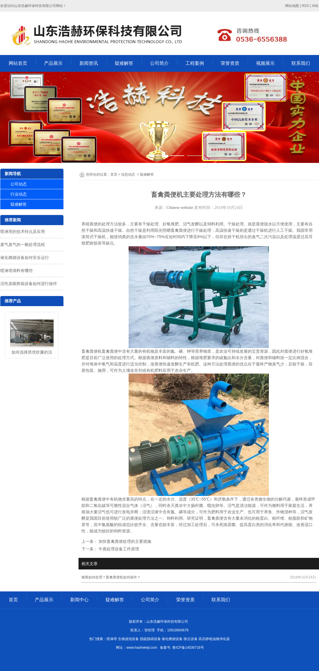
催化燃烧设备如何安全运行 (24, 257)
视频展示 (265, 63)
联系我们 (300, 63)
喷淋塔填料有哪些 (16, 270)
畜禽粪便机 (91, 351)
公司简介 (159, 63)
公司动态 (18, 184)
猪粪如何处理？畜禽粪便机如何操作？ (111, 577)
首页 (113, 174)
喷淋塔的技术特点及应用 (22, 231)
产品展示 (53, 63)
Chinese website (180, 207)
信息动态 (128, 174)
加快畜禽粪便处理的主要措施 (125, 541)
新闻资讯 (88, 63)
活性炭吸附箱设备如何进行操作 (28, 283)
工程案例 (194, 63)
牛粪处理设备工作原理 (118, 549)
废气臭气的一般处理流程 (22, 244)
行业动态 (18, 194)
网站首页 (18, 63)
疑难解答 (124, 63)
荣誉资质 (230, 63)
